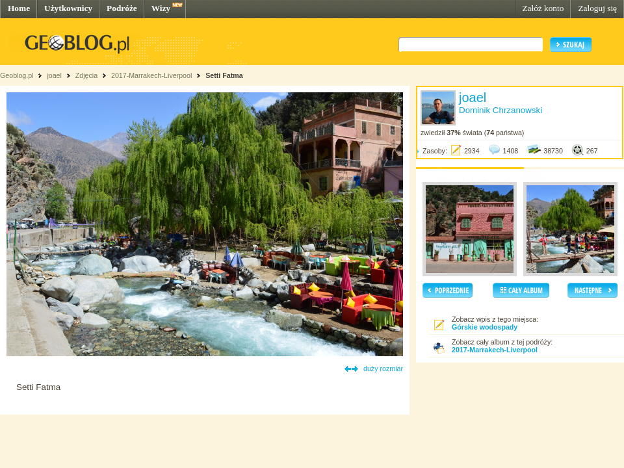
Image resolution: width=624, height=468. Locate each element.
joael (54, 75)
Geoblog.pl (17, 75)
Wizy (160, 8)
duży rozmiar (383, 368)
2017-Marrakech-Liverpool (151, 75)
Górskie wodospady (484, 327)
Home (19, 8)
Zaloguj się (597, 8)
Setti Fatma (223, 75)
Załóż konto (543, 8)
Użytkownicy (68, 8)
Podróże (122, 8)
